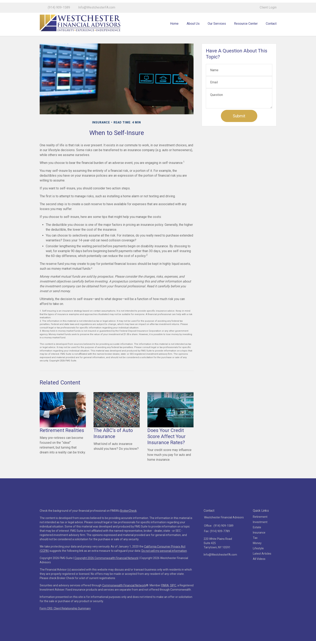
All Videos (259, 569)
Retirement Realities (62, 440)
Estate (257, 537)
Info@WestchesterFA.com (96, 5)
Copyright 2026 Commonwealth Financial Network (106, 568)
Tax (255, 548)
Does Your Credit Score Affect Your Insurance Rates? (166, 446)
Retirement (260, 527)
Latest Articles (262, 563)
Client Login (268, 5)
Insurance (259, 542)
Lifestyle (258, 558)
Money (257, 553)
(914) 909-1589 (59, 5)
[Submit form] (239, 126)
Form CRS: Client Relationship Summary (65, 618)
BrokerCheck (128, 520)
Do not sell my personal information (164, 560)
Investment (260, 532)
